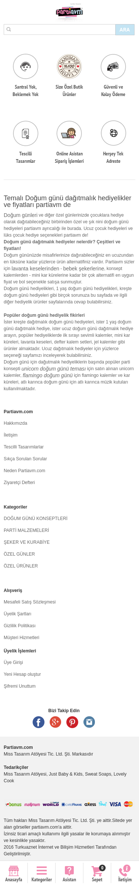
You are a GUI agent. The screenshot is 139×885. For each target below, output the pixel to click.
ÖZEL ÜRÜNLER (21, 566)
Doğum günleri (20, 215)
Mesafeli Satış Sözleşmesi (30, 602)
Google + (56, 722)
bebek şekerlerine (83, 269)
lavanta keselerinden (35, 269)
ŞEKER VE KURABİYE (27, 542)
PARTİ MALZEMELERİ (26, 530)
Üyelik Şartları (18, 613)
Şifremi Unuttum (20, 686)
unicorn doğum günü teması (53, 369)
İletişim (10, 435)
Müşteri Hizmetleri (21, 637)
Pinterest (72, 722)
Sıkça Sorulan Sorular (25, 458)
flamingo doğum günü (48, 375)
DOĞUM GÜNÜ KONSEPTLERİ (35, 518)
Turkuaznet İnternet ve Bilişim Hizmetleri (54, 847)
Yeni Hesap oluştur (22, 674)
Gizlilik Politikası (20, 625)
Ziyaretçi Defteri (19, 482)
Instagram (89, 722)
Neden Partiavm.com (24, 470)
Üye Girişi (13, 662)
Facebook (38, 722)
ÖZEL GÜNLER (19, 554)
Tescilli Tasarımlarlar (24, 447)
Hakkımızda (15, 423)
